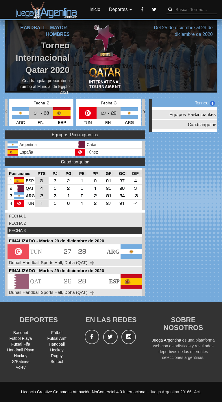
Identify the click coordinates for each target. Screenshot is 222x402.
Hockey (57, 350)
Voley (20, 367)
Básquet (20, 332)
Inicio (95, 9)
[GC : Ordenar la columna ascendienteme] (122, 173)
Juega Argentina (166, 340)
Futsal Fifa (20, 344)
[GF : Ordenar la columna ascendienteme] (108, 173)
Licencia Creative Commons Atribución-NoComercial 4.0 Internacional (83, 392)
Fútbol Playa (21, 338)
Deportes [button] (120, 9)
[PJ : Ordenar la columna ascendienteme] (55, 173)
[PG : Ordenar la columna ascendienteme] (68, 173)
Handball (57, 344)
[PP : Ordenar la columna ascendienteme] (95, 173)
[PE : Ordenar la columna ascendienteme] (81, 173)
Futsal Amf (56, 338)
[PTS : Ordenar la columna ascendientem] (41, 173)
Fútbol (56, 332)
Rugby (56, 355)
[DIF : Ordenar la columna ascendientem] (135, 173)
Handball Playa (20, 350)
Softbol (57, 361)
